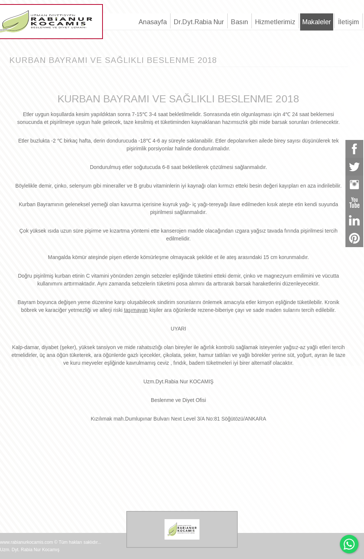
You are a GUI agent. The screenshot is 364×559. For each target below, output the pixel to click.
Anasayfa (153, 22)
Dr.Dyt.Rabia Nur (199, 22)
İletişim (348, 22)
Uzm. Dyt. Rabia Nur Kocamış (29, 549)
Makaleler (316, 22)
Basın (239, 22)
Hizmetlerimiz (275, 22)
